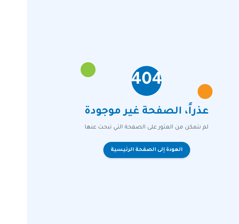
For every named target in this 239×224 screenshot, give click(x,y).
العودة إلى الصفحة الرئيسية (120, 150)
